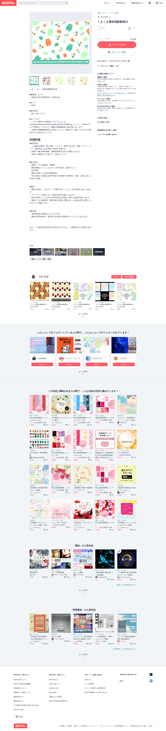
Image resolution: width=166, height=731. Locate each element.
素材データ (101, 13)
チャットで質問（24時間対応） (95, 688)
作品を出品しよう (137, 3)
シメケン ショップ (72, 358)
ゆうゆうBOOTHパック (120, 93)
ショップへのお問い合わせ (106, 134)
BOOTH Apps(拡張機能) (22, 684)
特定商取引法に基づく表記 (106, 130)
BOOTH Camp (19, 709)
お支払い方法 (104, 122)
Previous (31, 43)
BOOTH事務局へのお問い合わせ (96, 692)
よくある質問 (89, 684)
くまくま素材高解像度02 (38, 304)
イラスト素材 (113, 13)
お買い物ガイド (54, 684)
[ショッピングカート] (150, 3)
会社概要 (62, 726)
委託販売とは (18, 701)
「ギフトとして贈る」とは (109, 66)
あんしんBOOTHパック (104, 93)
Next (90, 43)
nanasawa (42, 358)
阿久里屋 (44, 276)
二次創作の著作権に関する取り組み (26, 705)
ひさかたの (96, 358)
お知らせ (87, 679)
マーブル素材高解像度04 (81, 304)
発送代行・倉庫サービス (22, 692)
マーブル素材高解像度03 (103, 304)
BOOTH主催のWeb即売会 (58, 701)
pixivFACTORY (101, 108)
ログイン (107, 3)
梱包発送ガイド (19, 697)
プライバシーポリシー (106, 726)
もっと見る (83, 373)
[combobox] (43, 3)
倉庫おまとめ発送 (55, 697)
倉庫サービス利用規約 (80, 726)
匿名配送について (20, 688)
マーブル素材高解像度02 (125, 304)
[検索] (66, 3)
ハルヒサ (123, 358)
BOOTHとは (120, 3)
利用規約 (69, 726)
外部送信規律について (121, 726)
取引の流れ (104, 118)
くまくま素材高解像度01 (60, 304)
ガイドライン (93, 726)
